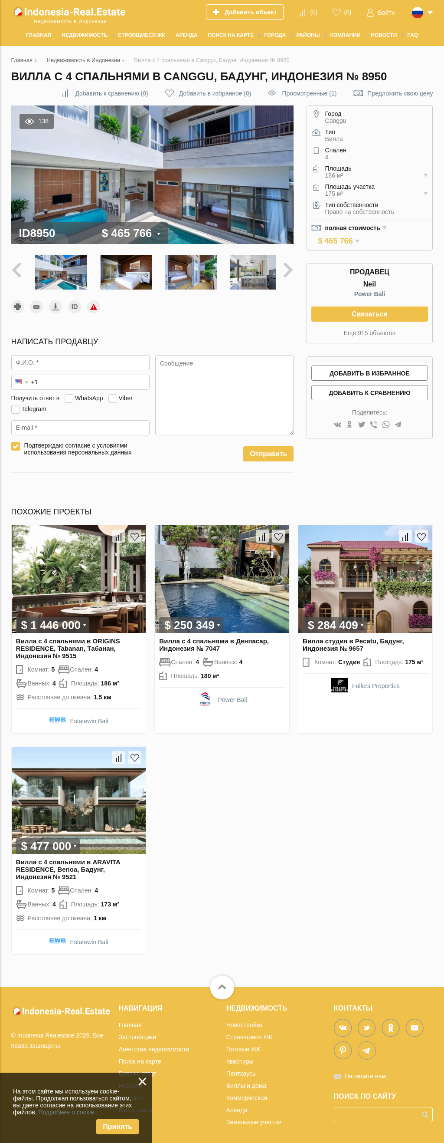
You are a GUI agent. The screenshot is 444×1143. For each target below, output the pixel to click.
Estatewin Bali (89, 718)
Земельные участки (254, 1120)
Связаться (370, 314)
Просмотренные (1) (309, 93)
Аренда (237, 1107)
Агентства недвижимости (154, 1047)
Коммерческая (246, 1095)
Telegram (33, 406)
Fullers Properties (376, 683)
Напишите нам (365, 1074)
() (313, 12)
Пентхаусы (241, 1071)
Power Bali (369, 293)
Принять (117, 1126)
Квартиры (240, 1059)
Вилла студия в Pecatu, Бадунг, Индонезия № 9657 (353, 642)
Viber (125, 395)
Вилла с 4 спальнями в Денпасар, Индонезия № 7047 (214, 642)
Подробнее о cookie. (67, 1112)
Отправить (268, 452)
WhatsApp (89, 395)
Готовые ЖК (243, 1047)
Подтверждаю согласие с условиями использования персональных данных (78, 447)
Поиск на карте (140, 1059)
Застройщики (137, 1034)
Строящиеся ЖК (249, 1034)
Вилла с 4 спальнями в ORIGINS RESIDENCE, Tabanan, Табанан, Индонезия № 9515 (68, 646)
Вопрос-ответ (138, 1071)
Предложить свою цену (400, 93)
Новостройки (244, 1022)
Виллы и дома (246, 1083)
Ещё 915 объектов (369, 332)
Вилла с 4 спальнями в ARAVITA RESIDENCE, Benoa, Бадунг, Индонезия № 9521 (68, 867)
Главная (130, 1022)
